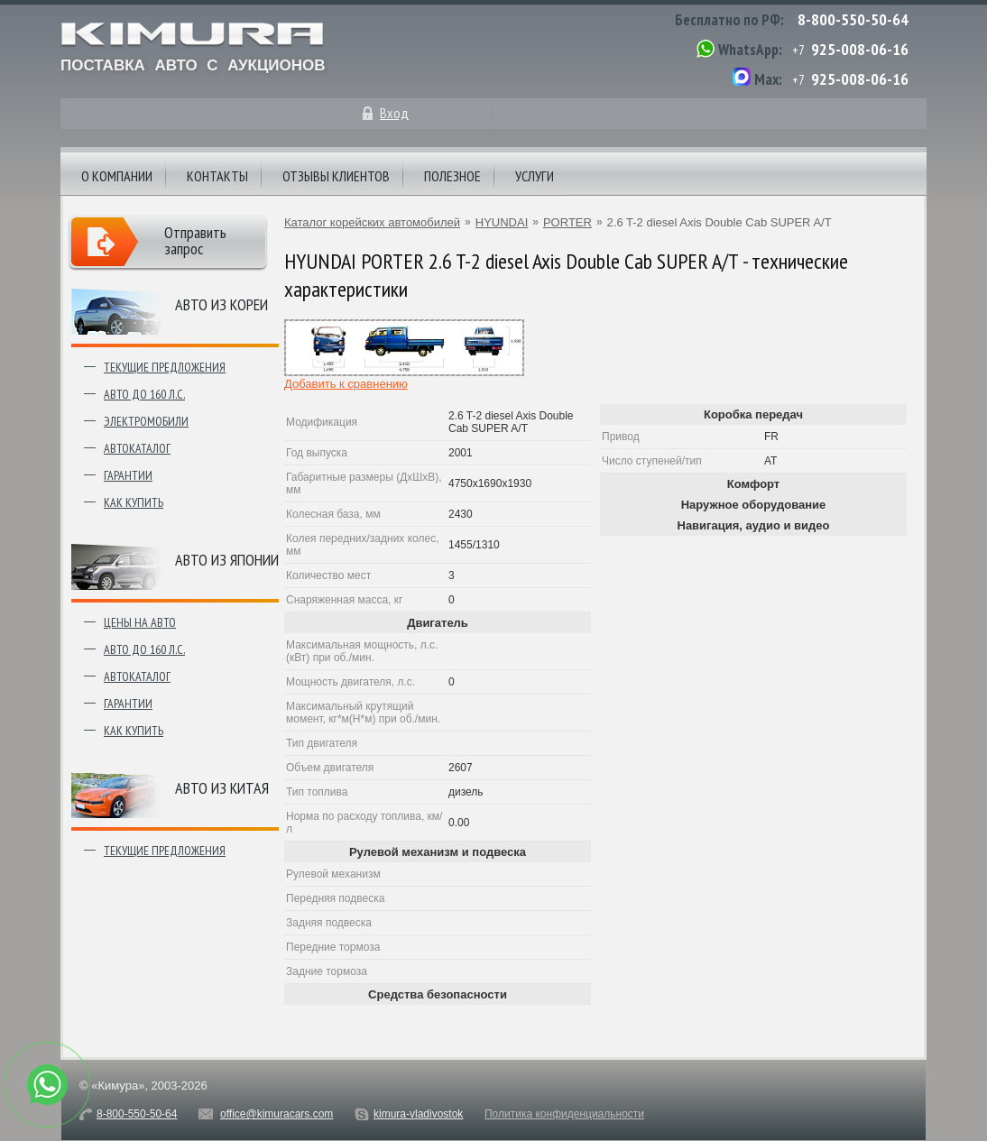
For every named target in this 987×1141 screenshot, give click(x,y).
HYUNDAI (502, 222)
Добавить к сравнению (346, 384)
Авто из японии (227, 559)
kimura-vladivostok (418, 1114)
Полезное (452, 176)
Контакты (217, 176)
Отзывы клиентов (336, 176)
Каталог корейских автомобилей (372, 222)
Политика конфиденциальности (564, 1114)
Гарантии (128, 475)
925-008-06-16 (860, 49)
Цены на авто (140, 622)
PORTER (567, 222)
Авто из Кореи (221, 304)
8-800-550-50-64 (853, 19)
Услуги (534, 176)
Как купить (133, 502)
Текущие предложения (165, 367)
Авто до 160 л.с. (144, 394)
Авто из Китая (222, 788)
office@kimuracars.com (276, 1114)
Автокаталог (137, 448)
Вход (394, 113)
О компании (116, 176)
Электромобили (146, 421)
